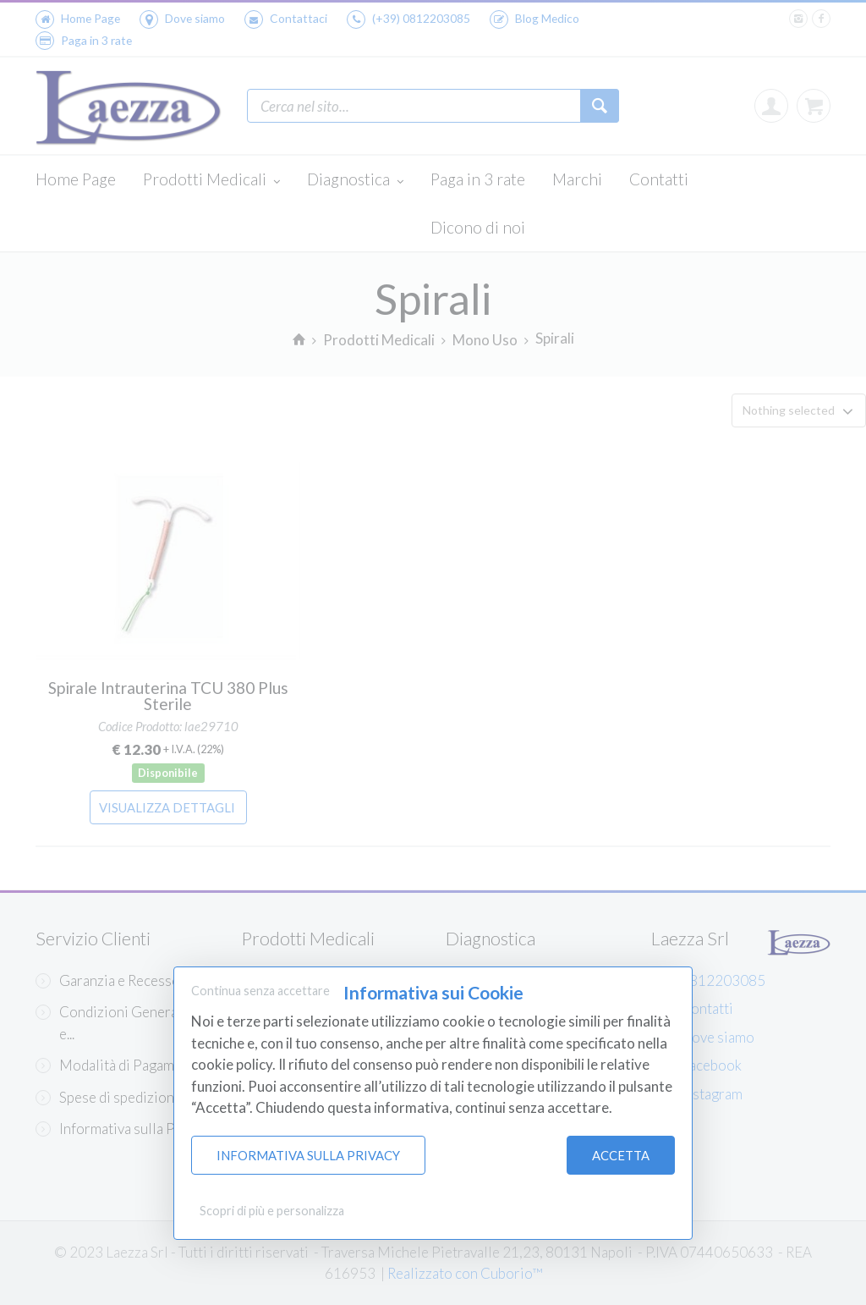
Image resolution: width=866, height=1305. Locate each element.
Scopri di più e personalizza (272, 1211)
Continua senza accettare (260, 990)
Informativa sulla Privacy (308, 1155)
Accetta (621, 1155)
